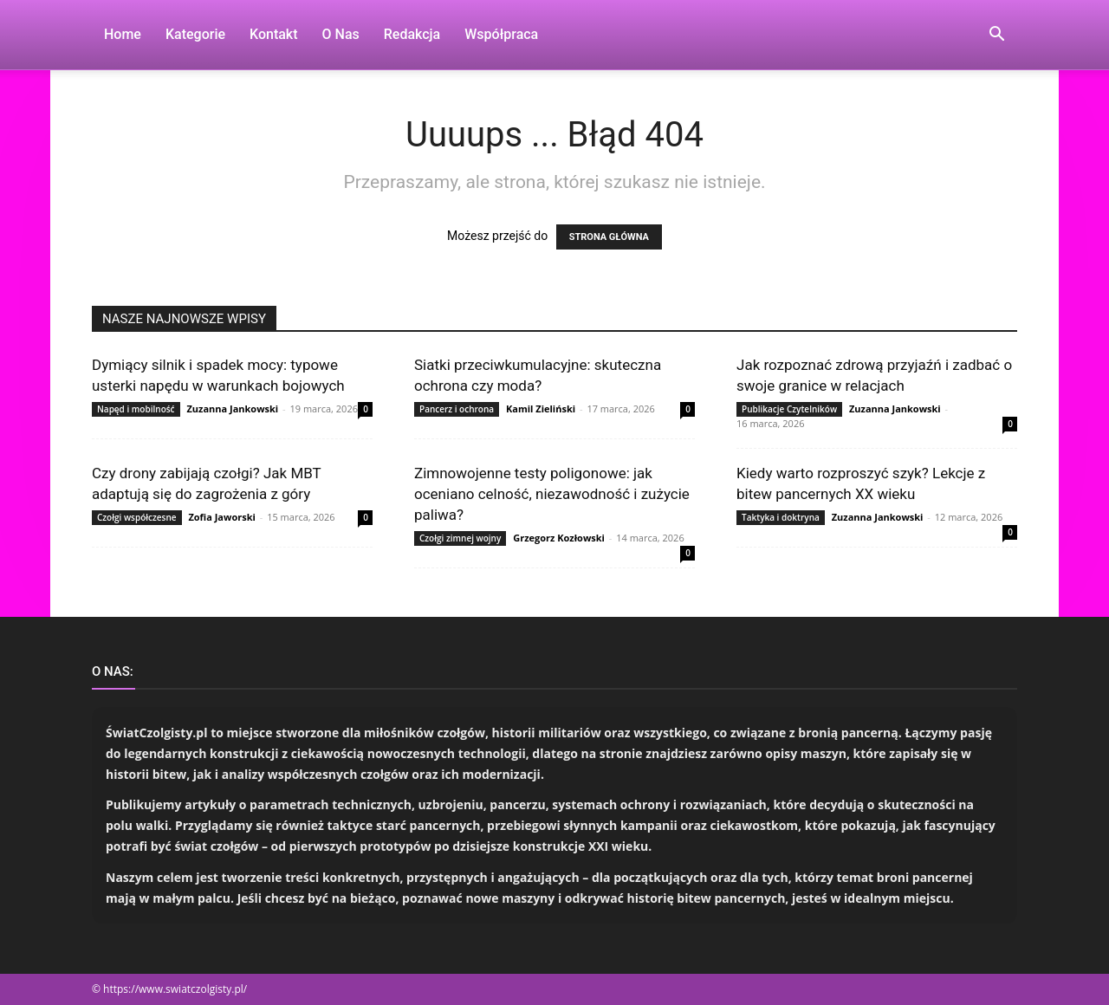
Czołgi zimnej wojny (460, 538)
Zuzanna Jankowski (232, 408)
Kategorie (195, 34)
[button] (996, 36)
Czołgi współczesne (137, 517)
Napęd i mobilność (136, 409)
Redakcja (412, 34)
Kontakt (274, 34)
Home (122, 34)
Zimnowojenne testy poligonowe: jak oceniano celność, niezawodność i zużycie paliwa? (552, 493)
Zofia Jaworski (221, 516)
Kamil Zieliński (540, 408)
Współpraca (501, 34)
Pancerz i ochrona (456, 409)
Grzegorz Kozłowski (559, 537)
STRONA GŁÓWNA (609, 237)
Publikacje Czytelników (789, 409)
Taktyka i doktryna (781, 517)
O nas (341, 34)
